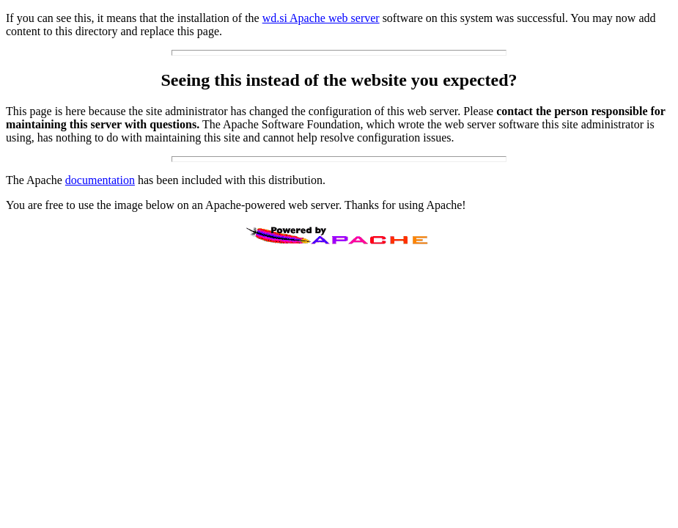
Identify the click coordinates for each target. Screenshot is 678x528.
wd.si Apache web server (321, 18)
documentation (100, 180)
